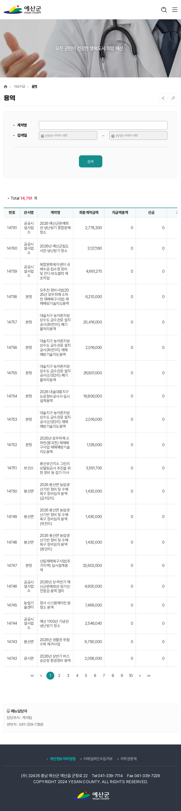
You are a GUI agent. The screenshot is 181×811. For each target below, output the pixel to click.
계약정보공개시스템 (22, 9)
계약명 (22, 125)
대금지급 (19, 86)
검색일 (22, 135)
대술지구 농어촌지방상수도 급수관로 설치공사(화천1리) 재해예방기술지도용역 (55, 348)
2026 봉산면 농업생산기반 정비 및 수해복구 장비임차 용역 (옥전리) (55, 517)
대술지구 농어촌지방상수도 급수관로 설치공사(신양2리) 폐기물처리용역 (55, 373)
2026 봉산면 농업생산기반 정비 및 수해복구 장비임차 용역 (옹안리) (55, 542)
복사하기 (173, 98)
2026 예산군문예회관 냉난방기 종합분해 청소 (55, 228)
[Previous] (41, 676)
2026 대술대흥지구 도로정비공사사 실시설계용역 (55, 396)
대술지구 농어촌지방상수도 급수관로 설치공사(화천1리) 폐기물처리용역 (55, 322)
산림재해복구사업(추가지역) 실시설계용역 (55, 565)
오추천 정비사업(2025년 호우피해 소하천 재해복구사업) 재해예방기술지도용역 (54, 297)
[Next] (140, 676)
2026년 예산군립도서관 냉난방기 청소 (54, 248)
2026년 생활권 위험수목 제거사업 (55, 642)
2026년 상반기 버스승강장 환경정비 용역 (55, 658)
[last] (149, 676)
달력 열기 (42, 136)
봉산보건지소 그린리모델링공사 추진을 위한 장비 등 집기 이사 (55, 468)
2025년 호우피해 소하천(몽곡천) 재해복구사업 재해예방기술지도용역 (55, 445)
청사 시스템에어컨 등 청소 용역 (55, 605)
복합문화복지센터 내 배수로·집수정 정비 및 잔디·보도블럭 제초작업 (55, 271)
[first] (32, 676)
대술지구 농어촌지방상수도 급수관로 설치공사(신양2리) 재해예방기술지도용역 (55, 420)
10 (131, 675)
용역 (34, 86)
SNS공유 (163, 98)
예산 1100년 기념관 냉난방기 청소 (54, 623)
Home (5, 86)
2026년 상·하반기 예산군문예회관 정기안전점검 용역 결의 (55, 586)
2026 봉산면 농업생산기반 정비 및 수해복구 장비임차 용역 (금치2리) (55, 491)
